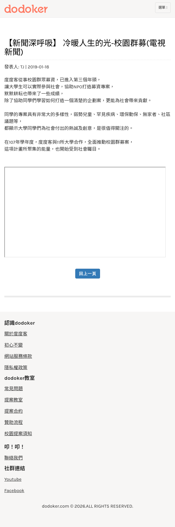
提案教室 (13, 400)
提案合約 (13, 411)
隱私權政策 (15, 367)
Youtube (13, 479)
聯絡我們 (13, 458)
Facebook (14, 490)
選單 (163, 9)
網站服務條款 (18, 356)
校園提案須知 (18, 433)
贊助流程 (13, 422)
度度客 (36, 8)
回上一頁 (87, 273)
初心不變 (13, 345)
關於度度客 (15, 334)
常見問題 (13, 388)
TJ (22, 67)
